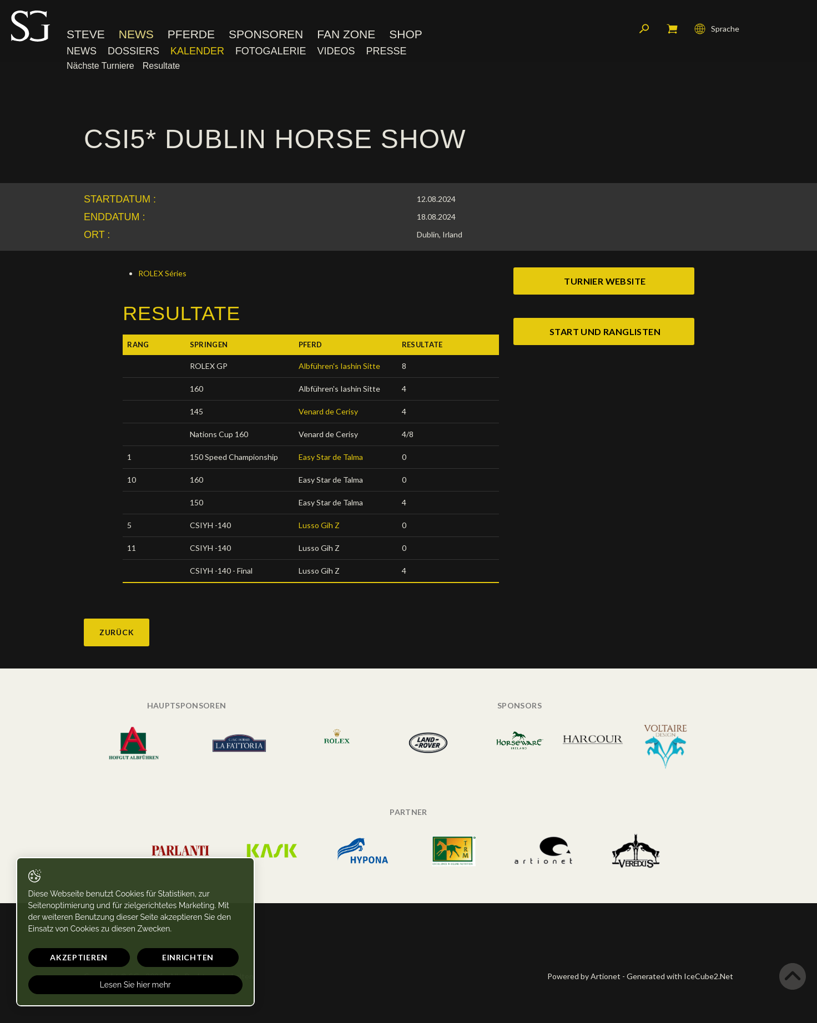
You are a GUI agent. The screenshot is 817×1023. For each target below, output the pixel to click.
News (136, 36)
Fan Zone (346, 36)
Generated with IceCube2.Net (680, 976)
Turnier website (604, 281)
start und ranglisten (604, 331)
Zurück (116, 632)
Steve (86, 36)
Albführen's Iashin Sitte (339, 366)
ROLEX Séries (162, 273)
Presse (386, 52)
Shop (405, 36)
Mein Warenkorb (672, 30)
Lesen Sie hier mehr (106, 984)
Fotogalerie (270, 52)
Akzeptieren (65, 957)
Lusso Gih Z (319, 525)
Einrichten (144, 957)
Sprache (716, 30)
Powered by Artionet (584, 976)
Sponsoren (266, 36)
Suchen (644, 30)
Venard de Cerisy (328, 411)
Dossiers (133, 52)
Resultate (161, 67)
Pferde (191, 36)
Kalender (197, 52)
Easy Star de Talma (331, 457)
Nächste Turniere (100, 67)
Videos (336, 52)
